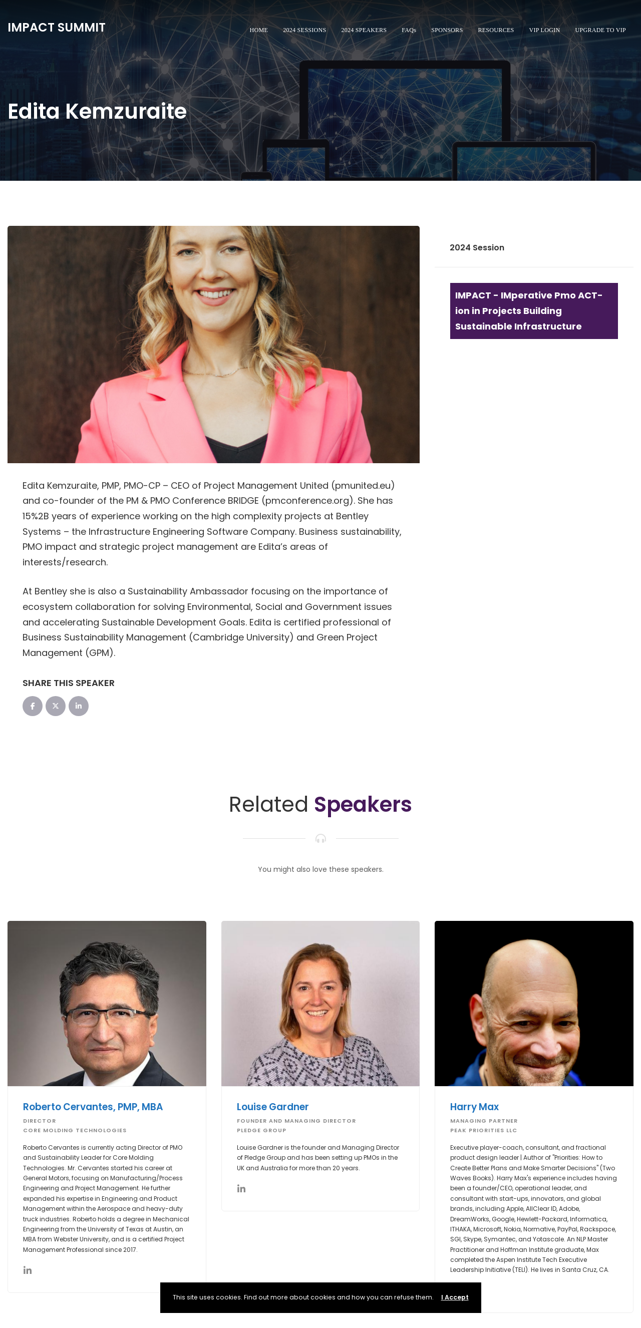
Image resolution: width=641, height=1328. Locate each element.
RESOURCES (496, 30)
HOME (259, 30)
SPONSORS (447, 30)
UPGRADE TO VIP (600, 30)
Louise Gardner (273, 1107)
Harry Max (475, 1107)
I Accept (455, 1297)
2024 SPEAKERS (364, 30)
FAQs (409, 30)
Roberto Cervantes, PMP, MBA (94, 1107)
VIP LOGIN (544, 30)
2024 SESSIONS (304, 30)
